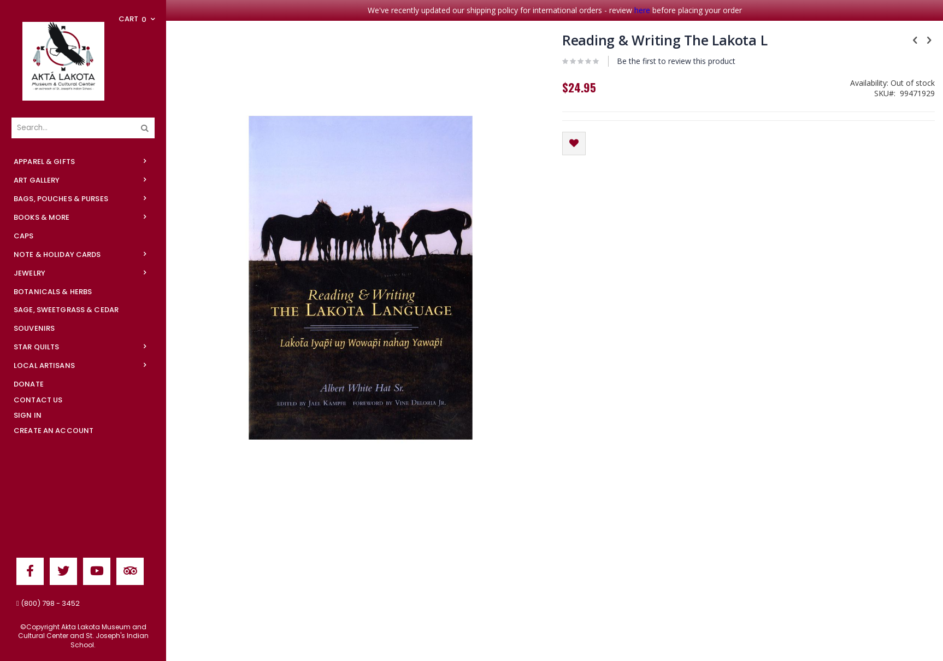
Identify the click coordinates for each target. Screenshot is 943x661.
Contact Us (38, 400)
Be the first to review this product (676, 61)
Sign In (28, 415)
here (642, 10)
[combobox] (83, 128)
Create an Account (53, 430)
